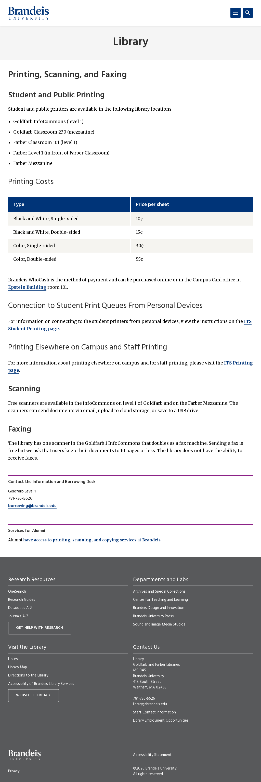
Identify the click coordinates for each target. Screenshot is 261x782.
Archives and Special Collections (159, 592)
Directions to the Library (28, 675)
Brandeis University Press (153, 616)
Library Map (17, 667)
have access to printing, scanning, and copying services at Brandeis (92, 540)
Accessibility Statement (152, 755)
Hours (13, 659)
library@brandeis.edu (150, 704)
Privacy (13, 771)
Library (130, 42)
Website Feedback (33, 695)
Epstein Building (27, 287)
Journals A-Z (18, 616)
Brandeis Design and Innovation (158, 608)
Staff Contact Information (154, 712)
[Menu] (235, 13)
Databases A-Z (20, 608)
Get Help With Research (39, 628)
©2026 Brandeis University (154, 768)
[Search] (248, 13)
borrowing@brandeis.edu (32, 506)
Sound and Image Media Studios (159, 624)
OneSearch (17, 592)
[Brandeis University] (28, 13)
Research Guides (21, 600)
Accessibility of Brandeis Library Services (41, 684)
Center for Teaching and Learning (160, 600)
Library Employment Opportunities (161, 721)
